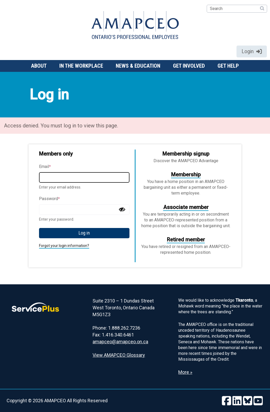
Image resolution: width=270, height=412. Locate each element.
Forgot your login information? (64, 246)
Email (45, 166)
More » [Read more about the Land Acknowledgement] (185, 372)
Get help (228, 66)
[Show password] (122, 209)
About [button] (39, 66)
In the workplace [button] (81, 66)
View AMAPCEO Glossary (119, 355)
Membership (186, 174)
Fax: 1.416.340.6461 (113, 334)
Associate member (186, 207)
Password (49, 198)
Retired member (186, 239)
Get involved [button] (189, 66)
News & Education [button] (138, 66)
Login (252, 51)
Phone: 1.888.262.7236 (116, 328)
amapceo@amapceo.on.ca (120, 341)
